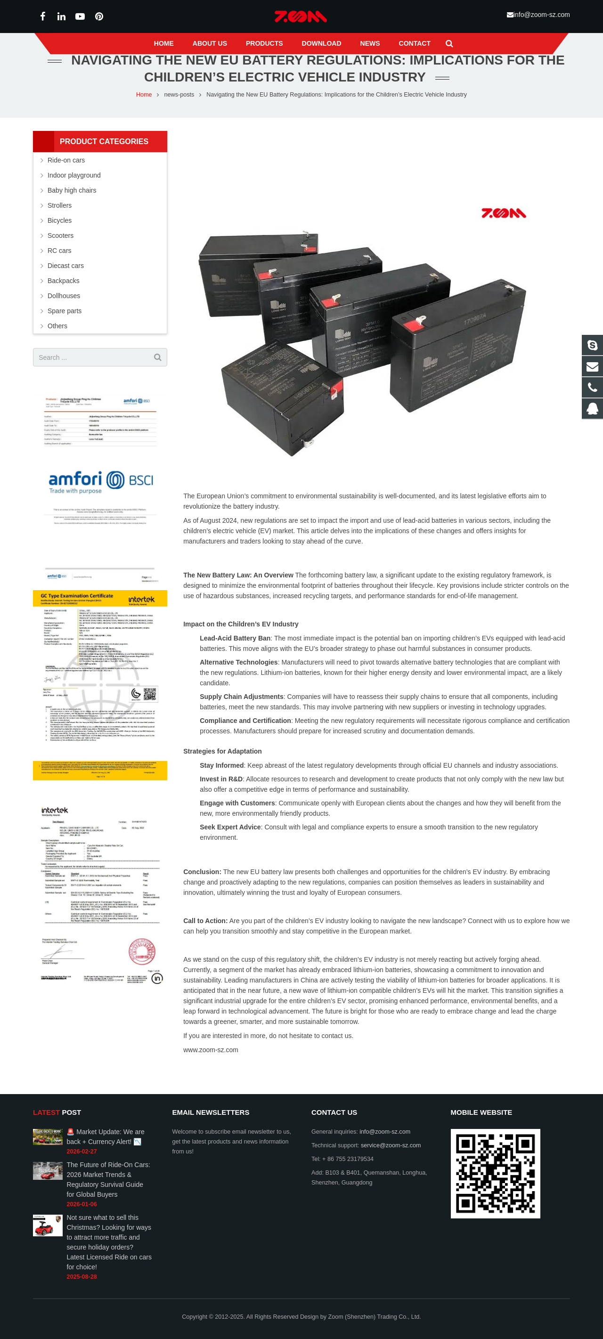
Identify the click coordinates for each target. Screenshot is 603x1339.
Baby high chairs (72, 209)
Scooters (60, 254)
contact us (337, 1054)
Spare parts (64, 329)
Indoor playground (74, 194)
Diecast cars (66, 284)
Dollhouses (64, 314)
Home (144, 113)
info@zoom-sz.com (541, 14)
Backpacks (64, 299)
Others (57, 345)
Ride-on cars (66, 179)
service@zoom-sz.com (391, 1145)
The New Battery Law (216, 594)
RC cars (60, 269)
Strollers (60, 224)
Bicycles (60, 239)
